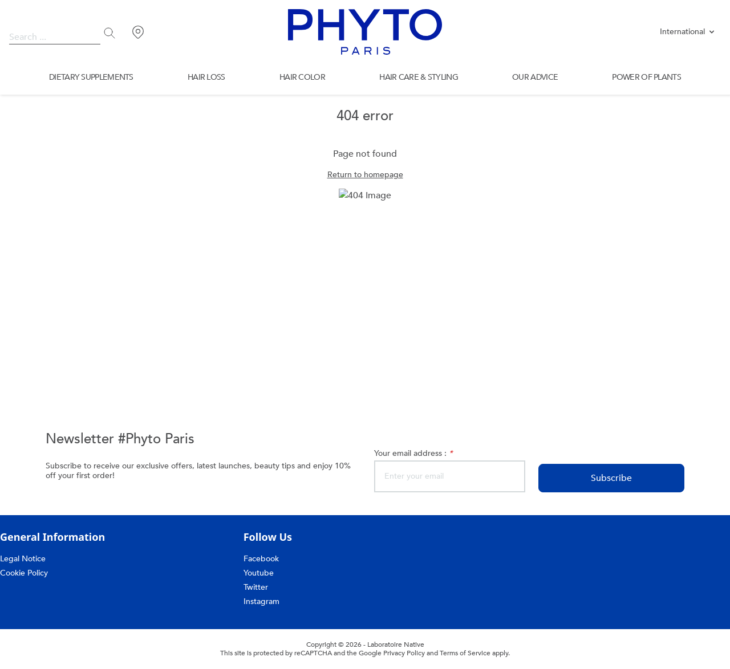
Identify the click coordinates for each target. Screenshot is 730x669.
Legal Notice (23, 558)
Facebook (261, 558)
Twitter (257, 587)
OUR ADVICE (535, 77)
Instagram (263, 601)
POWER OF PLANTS (647, 77)
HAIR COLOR (303, 77)
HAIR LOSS (207, 77)
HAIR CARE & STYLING (419, 77)
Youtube (259, 573)
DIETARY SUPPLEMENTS (90, 77)
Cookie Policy (24, 573)
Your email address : (415, 453)
